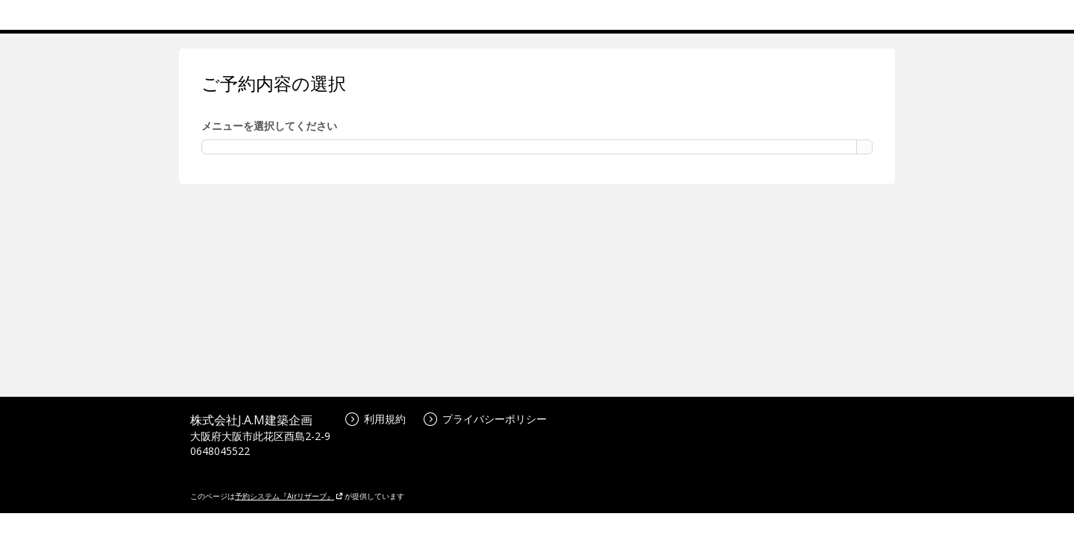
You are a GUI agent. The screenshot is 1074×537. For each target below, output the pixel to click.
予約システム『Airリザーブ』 (289, 496)
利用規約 (375, 419)
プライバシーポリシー (485, 419)
